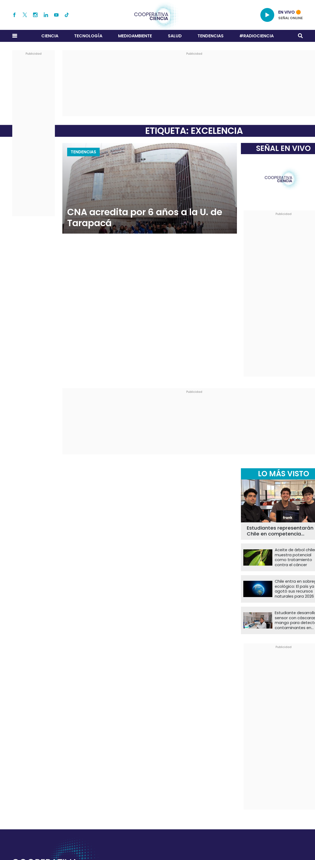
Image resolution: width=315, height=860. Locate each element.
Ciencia (49, 36)
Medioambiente (135, 36)
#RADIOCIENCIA (256, 36)
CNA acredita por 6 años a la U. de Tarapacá (144, 218)
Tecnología (88, 36)
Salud (175, 36)
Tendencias (210, 36)
